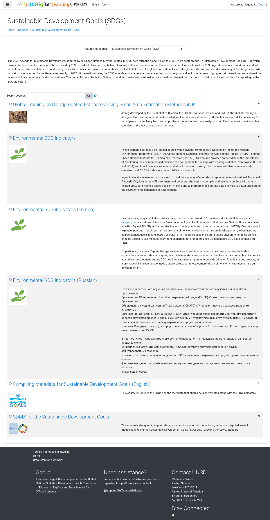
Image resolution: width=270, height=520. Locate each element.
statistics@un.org (186, 495)
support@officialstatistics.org (125, 490)
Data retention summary (48, 460)
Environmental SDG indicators (44, 138)
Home (10, 30)
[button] (96, 96)
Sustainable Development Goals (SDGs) (56, 30)
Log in (262, 4)
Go (89, 95)
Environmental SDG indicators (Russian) (55, 280)
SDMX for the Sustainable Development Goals (61, 417)
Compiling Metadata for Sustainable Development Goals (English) (81, 384)
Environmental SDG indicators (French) (54, 209)
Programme (128, 222)
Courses (23, 30)
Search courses (16, 95)
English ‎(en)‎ (99, 4)
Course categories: (96, 48)
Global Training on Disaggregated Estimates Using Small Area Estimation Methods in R (104, 104)
